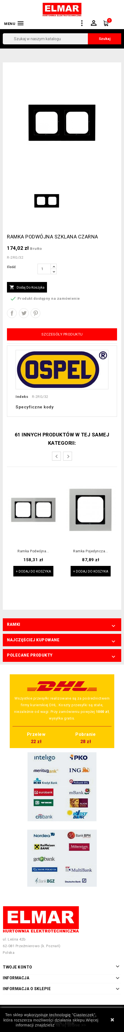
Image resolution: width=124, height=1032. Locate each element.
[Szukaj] (62, 38)
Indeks (22, 397)
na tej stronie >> (71, 1025)
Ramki (13, 624)
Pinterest (35, 313)
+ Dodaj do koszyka (33, 571)
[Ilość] (44, 269)
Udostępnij (11, 313)
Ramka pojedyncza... (90, 551)
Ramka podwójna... (33, 551)
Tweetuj (23, 313)
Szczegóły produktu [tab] (62, 334)
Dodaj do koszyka (26, 287)
